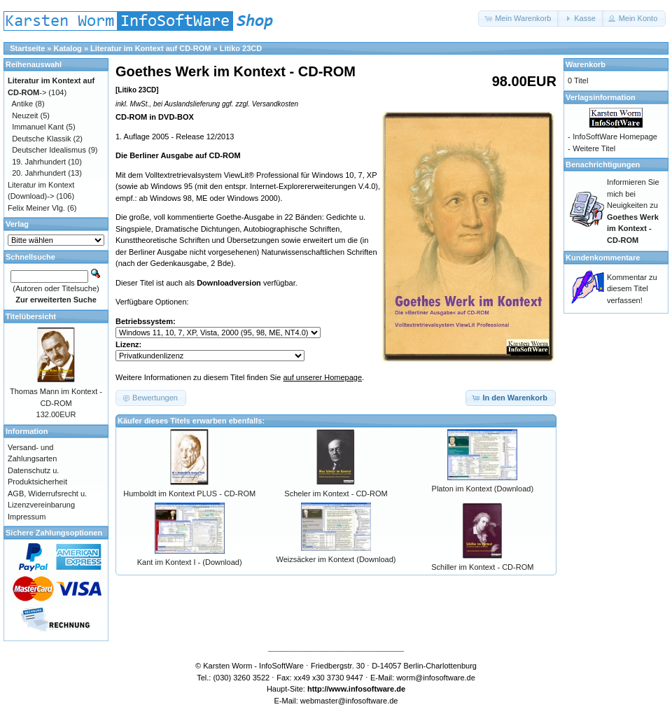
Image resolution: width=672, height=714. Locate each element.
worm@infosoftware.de (435, 677)
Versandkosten (275, 104)
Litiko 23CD (241, 48)
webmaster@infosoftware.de (349, 700)
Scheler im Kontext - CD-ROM (335, 493)
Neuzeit (25, 115)
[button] (518, 18)
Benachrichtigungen (603, 164)
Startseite (27, 48)
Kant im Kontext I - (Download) (189, 562)
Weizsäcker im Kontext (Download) (336, 559)
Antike (23, 103)
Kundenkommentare (603, 257)
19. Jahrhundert (39, 162)
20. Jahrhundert (39, 173)
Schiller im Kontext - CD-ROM (482, 567)
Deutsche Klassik (41, 138)
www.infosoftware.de (367, 689)
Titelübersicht (31, 316)
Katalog (68, 48)
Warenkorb (586, 64)
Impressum (27, 516)
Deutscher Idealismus (49, 150)
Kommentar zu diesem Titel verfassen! (632, 288)
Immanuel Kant (38, 126)
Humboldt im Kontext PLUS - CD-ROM (189, 493)
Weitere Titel (594, 148)
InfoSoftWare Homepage (615, 136)
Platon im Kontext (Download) (483, 488)
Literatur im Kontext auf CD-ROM (150, 48)
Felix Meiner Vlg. (36, 208)
